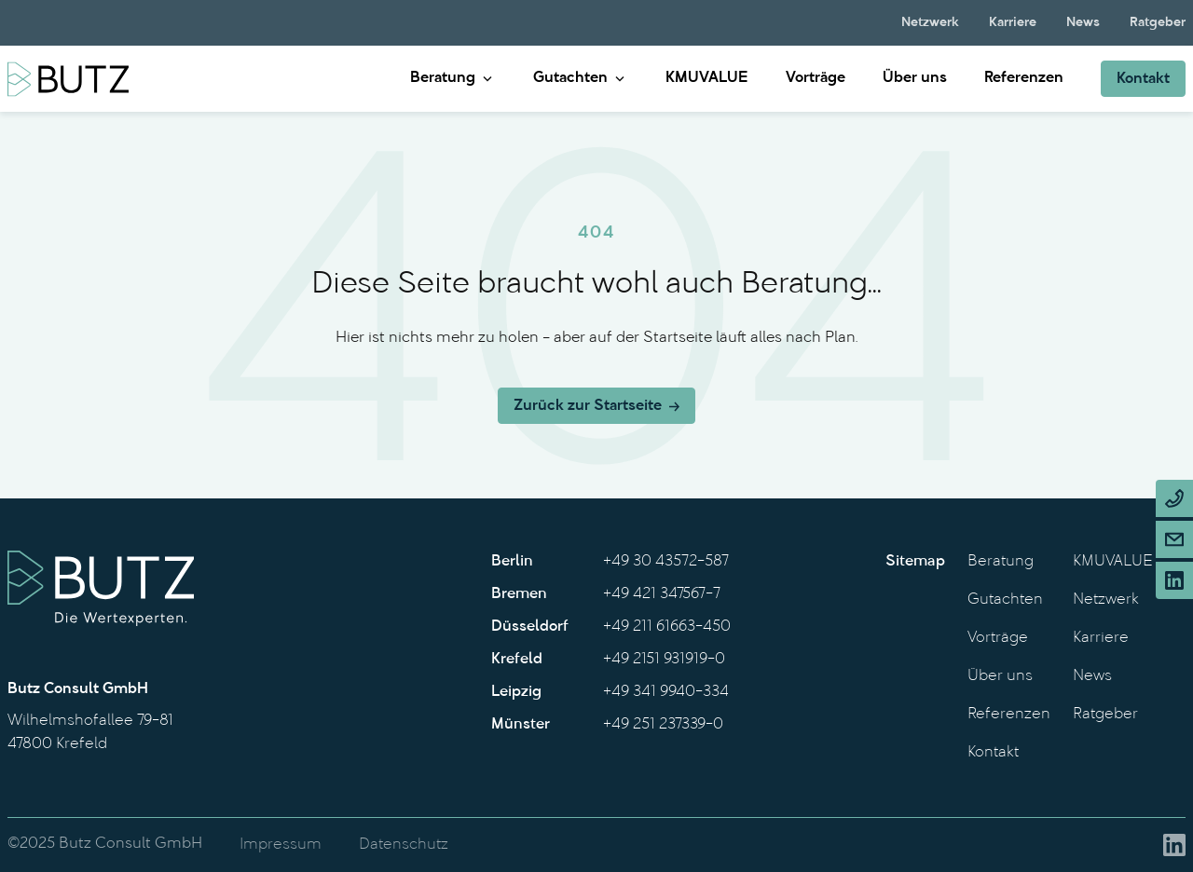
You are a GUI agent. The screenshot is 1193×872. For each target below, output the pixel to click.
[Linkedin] (1174, 580)
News (1083, 23)
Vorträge (815, 78)
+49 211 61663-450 (667, 627)
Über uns (915, 78)
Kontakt (993, 752)
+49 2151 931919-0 (664, 659)
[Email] (1174, 539)
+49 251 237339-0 (663, 724)
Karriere (1012, 23)
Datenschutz (403, 845)
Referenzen (1023, 78)
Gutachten (570, 78)
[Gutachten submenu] (619, 78)
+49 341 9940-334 (666, 692)
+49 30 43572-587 (666, 561)
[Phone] (1174, 498)
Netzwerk (930, 23)
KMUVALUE (706, 78)
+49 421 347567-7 (661, 594)
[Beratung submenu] (487, 78)
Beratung (442, 78)
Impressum (281, 845)
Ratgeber (1158, 23)
